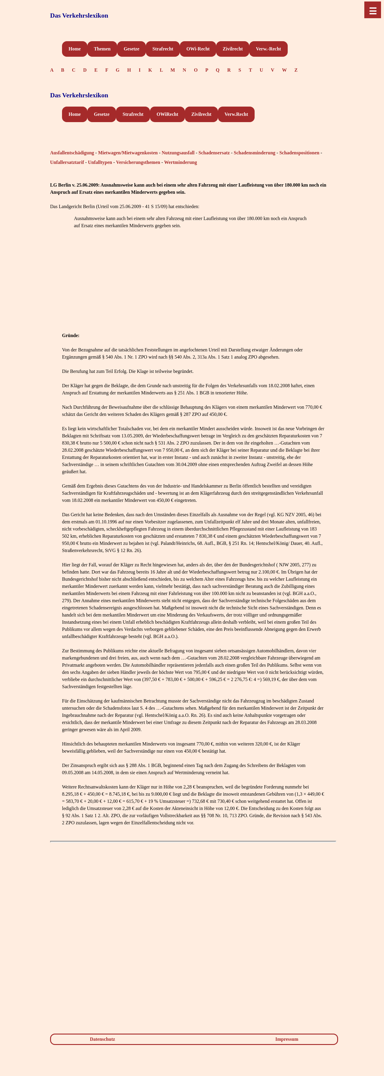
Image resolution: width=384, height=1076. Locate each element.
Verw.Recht (236, 114)
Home (75, 48)
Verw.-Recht (268, 48)
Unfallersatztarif (67, 162)
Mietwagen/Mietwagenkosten (128, 152)
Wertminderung (180, 162)
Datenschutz (102, 1039)
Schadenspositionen (299, 152)
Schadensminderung (254, 152)
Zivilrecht (233, 48)
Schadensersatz (214, 152)
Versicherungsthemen (138, 162)
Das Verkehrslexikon (79, 15)
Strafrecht (162, 48)
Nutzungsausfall (178, 152)
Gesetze (131, 48)
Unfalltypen (100, 162)
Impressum (286, 1039)
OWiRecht (167, 114)
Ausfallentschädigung (72, 152)
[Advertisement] (193, 290)
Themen (102, 48)
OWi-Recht (198, 48)
